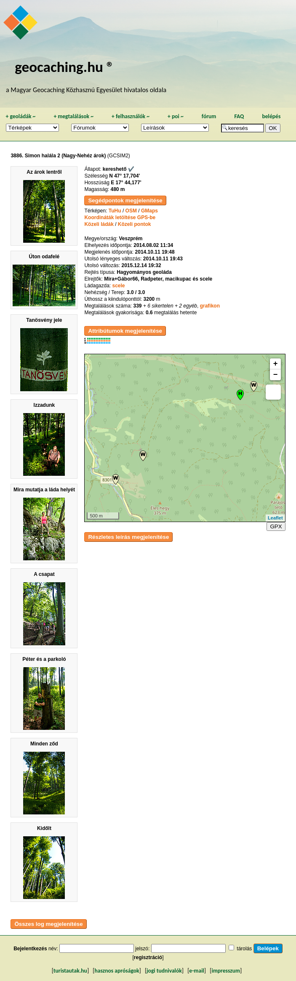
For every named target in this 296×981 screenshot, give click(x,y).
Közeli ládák (98, 224)
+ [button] (275, 364)
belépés (271, 116)
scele (118, 286)
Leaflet (275, 517)
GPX (276, 526)
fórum (209, 116)
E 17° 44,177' (126, 183)
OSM (131, 211)
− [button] (275, 375)
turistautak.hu (70, 970)
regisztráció (148, 957)
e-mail (196, 970)
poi (175, 116)
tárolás (244, 949)
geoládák (20, 116)
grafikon (210, 306)
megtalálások (73, 116)
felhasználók (130, 116)
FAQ (239, 116)
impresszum (225, 970)
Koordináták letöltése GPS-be (119, 217)
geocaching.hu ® (64, 67)
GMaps (149, 211)
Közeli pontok (134, 224)
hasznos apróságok (116, 970)
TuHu (115, 211)
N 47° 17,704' (124, 176)
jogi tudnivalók (164, 970)
